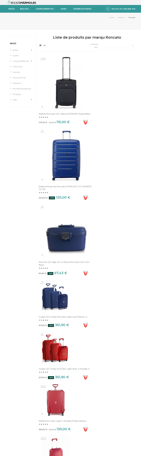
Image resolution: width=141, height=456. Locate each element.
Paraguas (17, 104)
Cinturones (17, 77)
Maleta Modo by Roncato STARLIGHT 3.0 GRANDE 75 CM (86, 101)
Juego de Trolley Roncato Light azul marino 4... (52, 154)
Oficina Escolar (19, 88)
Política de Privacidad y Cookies (119, 393)
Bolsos (15, 60)
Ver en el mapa (127, 362)
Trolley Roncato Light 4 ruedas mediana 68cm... (84, 208)
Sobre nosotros (111, 398)
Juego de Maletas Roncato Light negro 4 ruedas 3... (119, 208)
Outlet (15, 66)
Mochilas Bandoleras (22, 99)
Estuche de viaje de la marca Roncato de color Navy (118, 101)
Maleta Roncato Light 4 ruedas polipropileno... (117, 154)
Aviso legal (109, 389)
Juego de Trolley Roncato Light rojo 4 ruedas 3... (85, 154)
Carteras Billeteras (21, 71)
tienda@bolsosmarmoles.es (18, 439)
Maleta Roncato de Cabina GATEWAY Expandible (53, 100)
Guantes (16, 82)
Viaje (15, 110)
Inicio (13, 53)
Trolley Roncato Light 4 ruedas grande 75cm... (84, 262)
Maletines (17, 93)
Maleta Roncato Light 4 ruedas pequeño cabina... (52, 262)
